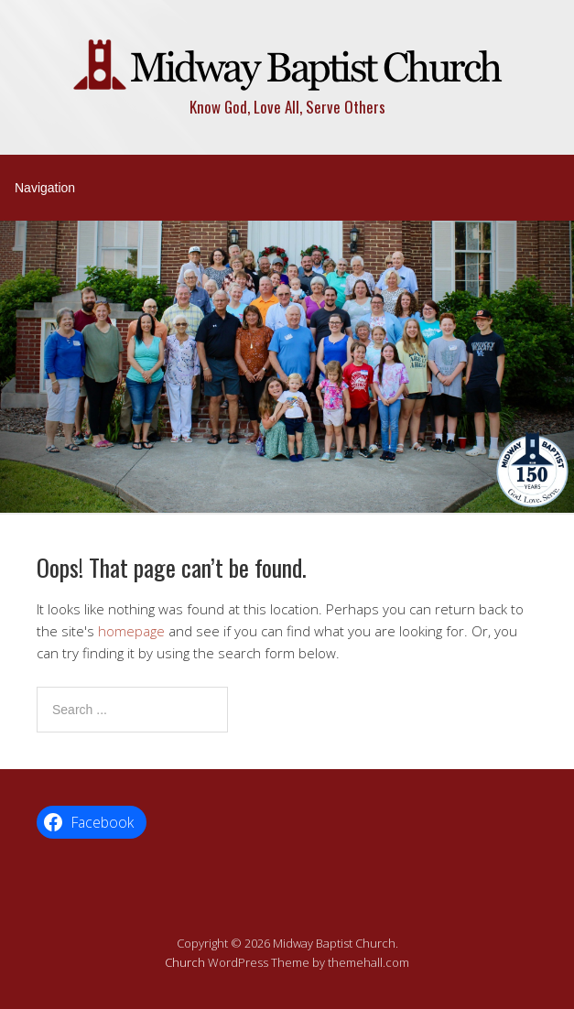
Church (185, 962)
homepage (131, 631)
